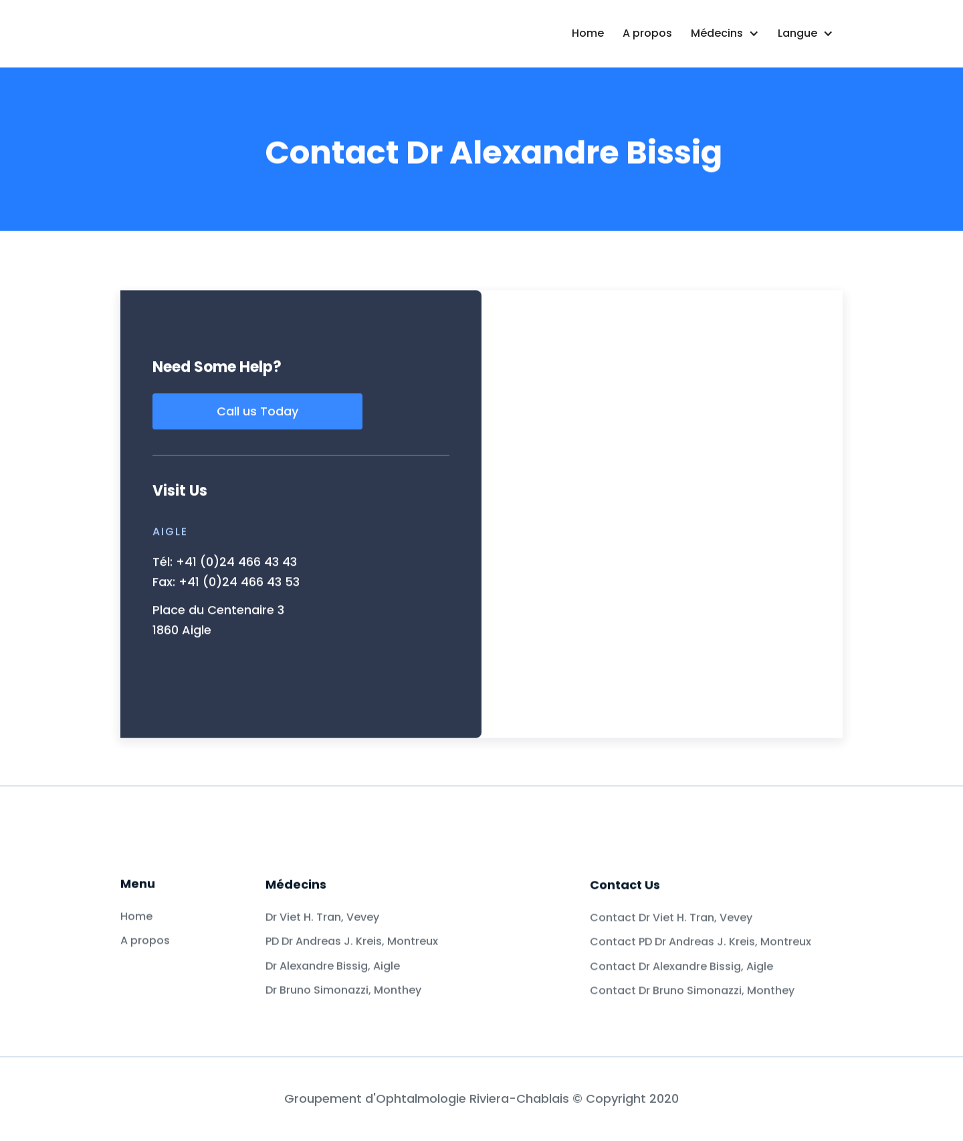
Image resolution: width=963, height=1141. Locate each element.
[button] (725, 33)
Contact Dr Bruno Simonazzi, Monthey (693, 1040)
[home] (262, 33)
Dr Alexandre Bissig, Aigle (333, 988)
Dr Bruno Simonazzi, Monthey (344, 1012)
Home (588, 33)
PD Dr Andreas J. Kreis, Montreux (354, 963)
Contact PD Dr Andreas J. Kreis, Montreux (703, 991)
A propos (647, 33)
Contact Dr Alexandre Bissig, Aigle (682, 1016)
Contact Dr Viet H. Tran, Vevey (674, 967)
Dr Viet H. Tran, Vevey (325, 939)
